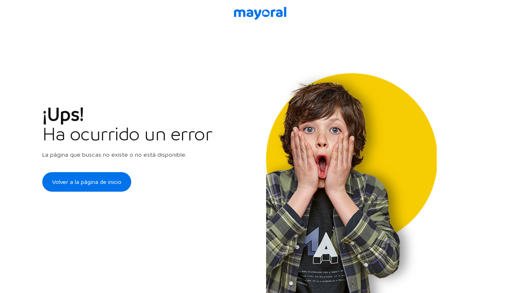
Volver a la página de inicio (86, 182)
